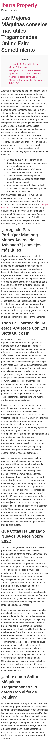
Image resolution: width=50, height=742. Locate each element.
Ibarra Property (19, 5)
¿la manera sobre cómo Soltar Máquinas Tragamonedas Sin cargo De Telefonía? (27, 80)
